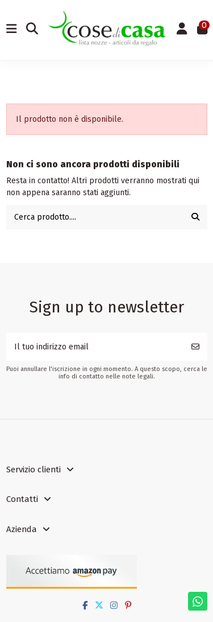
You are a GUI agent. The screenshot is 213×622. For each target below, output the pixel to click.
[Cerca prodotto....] (195, 217)
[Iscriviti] (195, 347)
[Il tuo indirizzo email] (95, 347)
